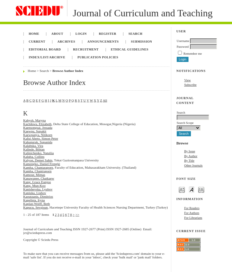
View (187, 80)
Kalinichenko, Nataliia (38, 153)
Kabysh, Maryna (34, 120)
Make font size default (191, 189)
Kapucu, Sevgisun (35, 207)
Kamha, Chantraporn (37, 171)
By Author (191, 156)
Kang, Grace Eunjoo (37, 182)
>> (77, 214)
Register (107, 33)
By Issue (189, 151)
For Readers (192, 208)
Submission (141, 41)
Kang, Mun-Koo (34, 185)
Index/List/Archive (47, 57)
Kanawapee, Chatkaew (38, 178)
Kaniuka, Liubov (34, 193)
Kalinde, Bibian (34, 149)
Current (37, 41)
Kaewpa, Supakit (34, 131)
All (105, 100)
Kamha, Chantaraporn (38, 167)
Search (135, 33)
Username (183, 41)
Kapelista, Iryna (34, 200)
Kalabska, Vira (33, 145)
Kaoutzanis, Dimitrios (38, 196)
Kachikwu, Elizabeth (37, 124)
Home (34, 33)
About (57, 33)
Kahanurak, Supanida (37, 142)
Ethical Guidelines (130, 49)
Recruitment (86, 49)
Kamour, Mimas (34, 174)
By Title (189, 160)
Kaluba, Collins (33, 156)
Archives (66, 41)
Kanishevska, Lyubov (38, 189)
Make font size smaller (182, 189)
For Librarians (193, 217)
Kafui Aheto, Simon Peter (40, 138)
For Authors (191, 213)
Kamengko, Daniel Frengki (41, 164)
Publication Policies (97, 57)
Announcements (103, 41)
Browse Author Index (67, 71)
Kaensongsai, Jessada (37, 127)
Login (81, 33)
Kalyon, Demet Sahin (38, 160)
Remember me (192, 53)
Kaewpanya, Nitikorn (37, 135)
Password (183, 46)
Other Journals (193, 165)
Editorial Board (45, 49)
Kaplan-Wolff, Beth (36, 204)
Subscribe (190, 84)
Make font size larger (201, 189)
